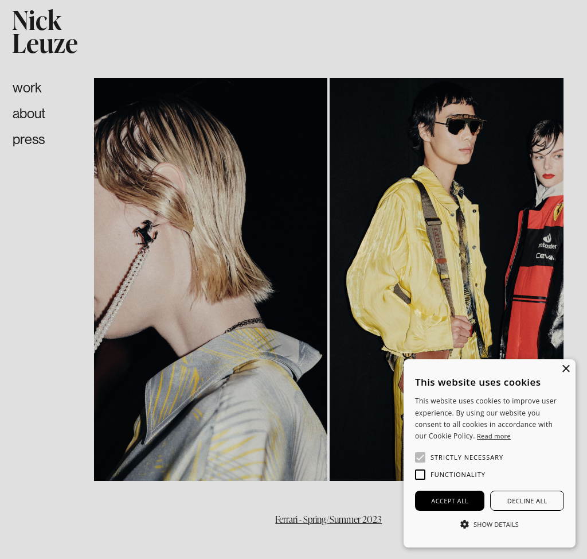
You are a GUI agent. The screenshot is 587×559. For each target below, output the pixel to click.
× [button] (565, 369)
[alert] (490, 453)
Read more (494, 436)
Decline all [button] (527, 500)
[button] (188, 279)
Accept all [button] (449, 500)
